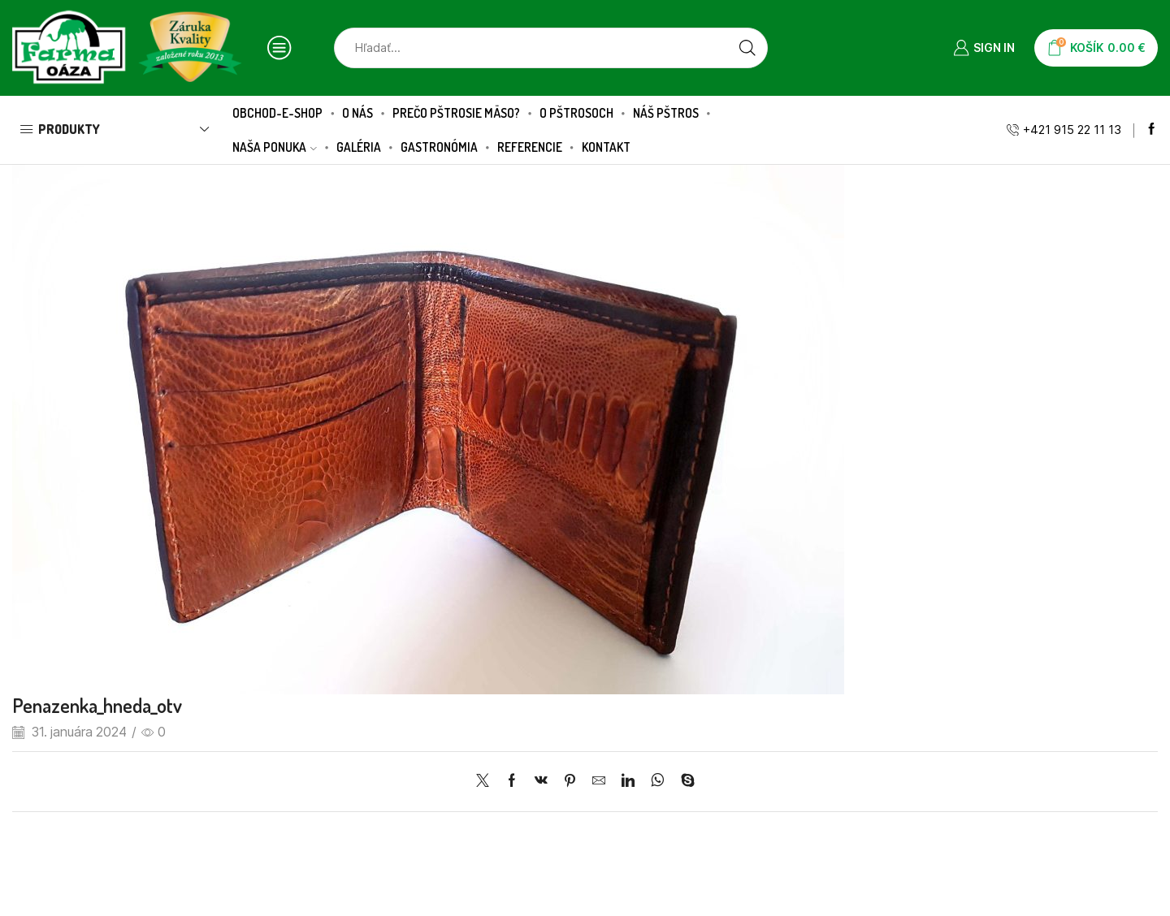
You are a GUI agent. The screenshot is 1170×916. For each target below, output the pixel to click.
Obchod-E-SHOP (277, 113)
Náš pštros (666, 113)
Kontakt (606, 147)
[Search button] (747, 47)
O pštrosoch (576, 113)
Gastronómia (439, 147)
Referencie (529, 147)
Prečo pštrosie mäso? (456, 113)
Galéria (358, 147)
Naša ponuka (274, 147)
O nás (357, 113)
